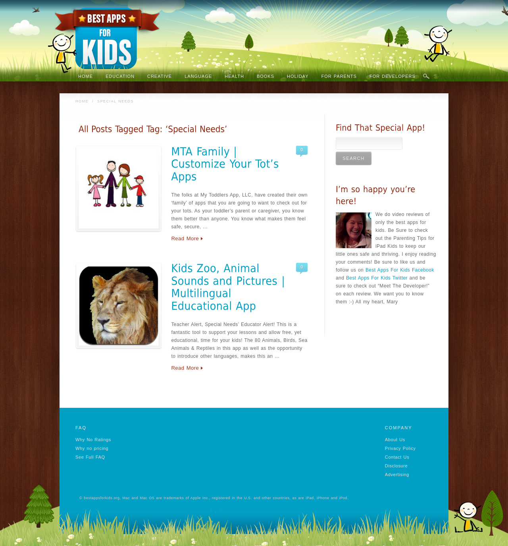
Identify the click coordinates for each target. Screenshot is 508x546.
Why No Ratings (93, 439)
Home (82, 101)
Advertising (397, 474)
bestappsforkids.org (101, 498)
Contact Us (397, 457)
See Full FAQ (90, 457)
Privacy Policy (400, 448)
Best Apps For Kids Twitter (377, 278)
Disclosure (396, 465)
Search (426, 76)
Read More (185, 238)
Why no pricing (91, 448)
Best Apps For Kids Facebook (400, 270)
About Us (395, 439)
